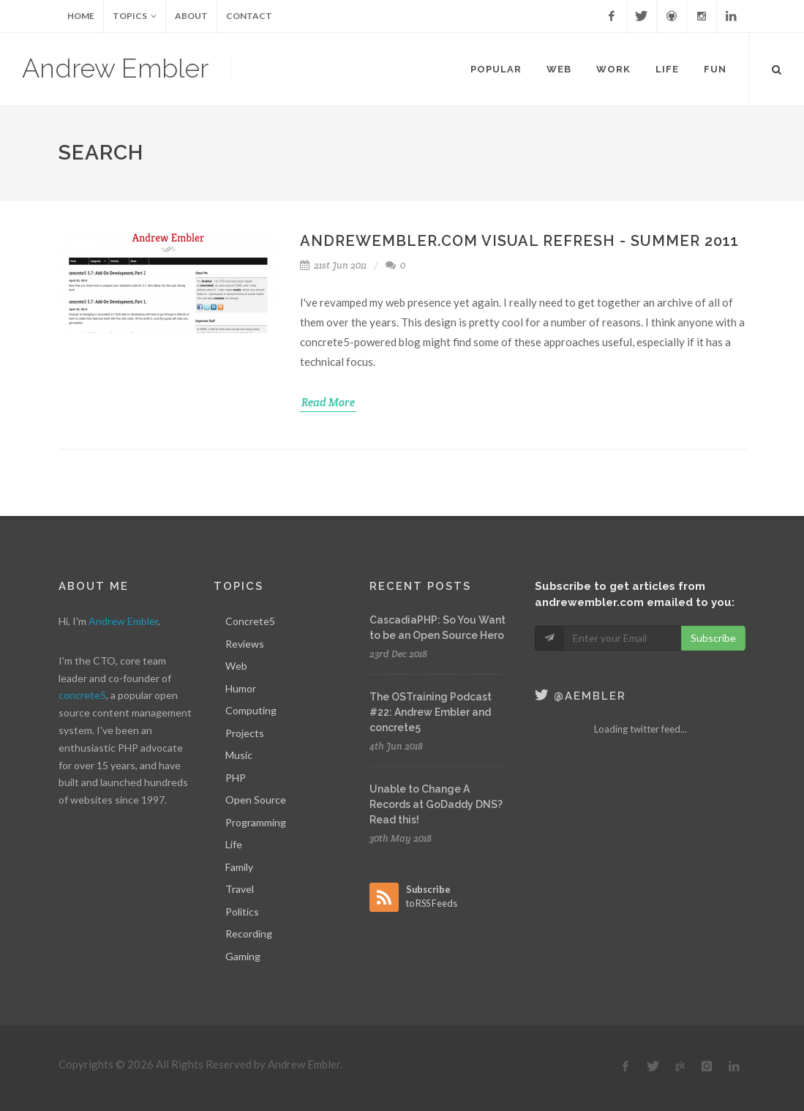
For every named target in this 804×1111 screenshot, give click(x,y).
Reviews (244, 643)
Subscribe (713, 638)
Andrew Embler (115, 68)
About (191, 15)
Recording (248, 933)
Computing (251, 710)
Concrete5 (250, 621)
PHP (235, 777)
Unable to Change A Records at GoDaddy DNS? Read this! (436, 804)
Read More (328, 402)
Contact (249, 15)
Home (80, 15)
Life (233, 844)
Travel (239, 889)
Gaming (242, 956)
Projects (244, 733)
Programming (255, 822)
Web (236, 665)
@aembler (580, 696)
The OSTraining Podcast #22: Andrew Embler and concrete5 (430, 712)
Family (239, 867)
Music (238, 755)
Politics (242, 911)
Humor (240, 688)
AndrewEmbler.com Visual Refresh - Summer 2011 (519, 241)
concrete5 (82, 695)
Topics (135, 16)
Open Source (255, 799)
